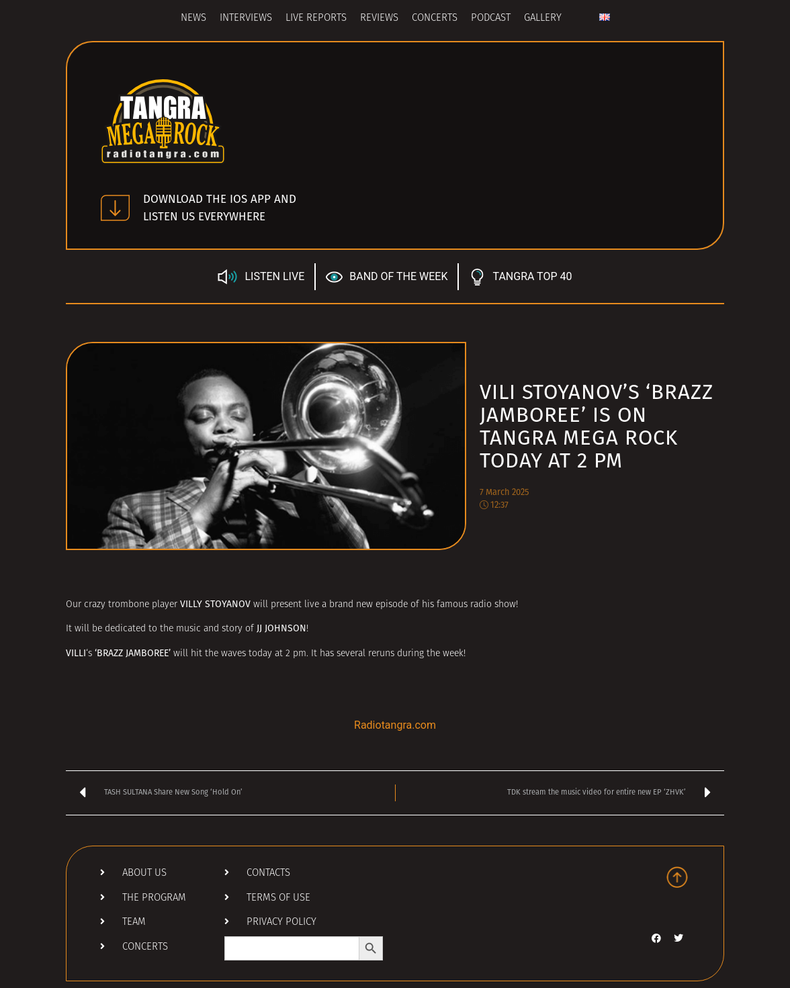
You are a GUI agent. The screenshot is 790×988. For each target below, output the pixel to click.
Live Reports (316, 18)
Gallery (543, 18)
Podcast (491, 18)
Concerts (434, 18)
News (193, 18)
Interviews (246, 18)
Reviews (379, 18)
